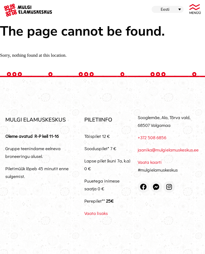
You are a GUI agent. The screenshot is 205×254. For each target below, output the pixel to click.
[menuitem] (168, 9)
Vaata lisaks (96, 213)
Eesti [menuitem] (165, 9)
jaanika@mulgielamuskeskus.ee (168, 150)
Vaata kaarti (150, 162)
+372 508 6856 (152, 137)
